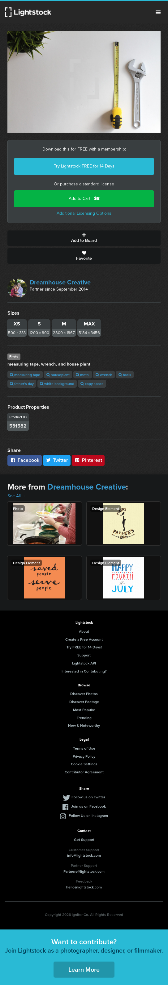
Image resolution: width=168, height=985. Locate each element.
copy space (92, 383)
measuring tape (25, 374)
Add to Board (84, 238)
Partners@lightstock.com (84, 871)
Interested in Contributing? (84, 671)
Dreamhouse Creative (60, 282)
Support (84, 655)
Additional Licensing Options (84, 213)
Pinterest (88, 460)
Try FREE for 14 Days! (84, 647)
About (84, 631)
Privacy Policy (84, 756)
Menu (158, 12)
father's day (22, 383)
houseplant (58, 374)
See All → (16, 496)
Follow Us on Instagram (88, 815)
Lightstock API (84, 663)
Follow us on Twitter (88, 797)
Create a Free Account (84, 639)
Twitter (56, 460)
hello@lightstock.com (84, 887)
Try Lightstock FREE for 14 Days (84, 166)
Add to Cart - (84, 198)
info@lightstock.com (84, 855)
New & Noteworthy (84, 725)
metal (82, 374)
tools (124, 374)
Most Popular (84, 709)
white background (57, 383)
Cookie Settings (84, 764)
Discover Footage (84, 701)
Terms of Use (84, 748)
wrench (104, 374)
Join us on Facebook (88, 806)
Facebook (24, 460)
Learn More (84, 969)
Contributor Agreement (84, 772)
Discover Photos (84, 693)
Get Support (84, 839)
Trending (84, 717)
